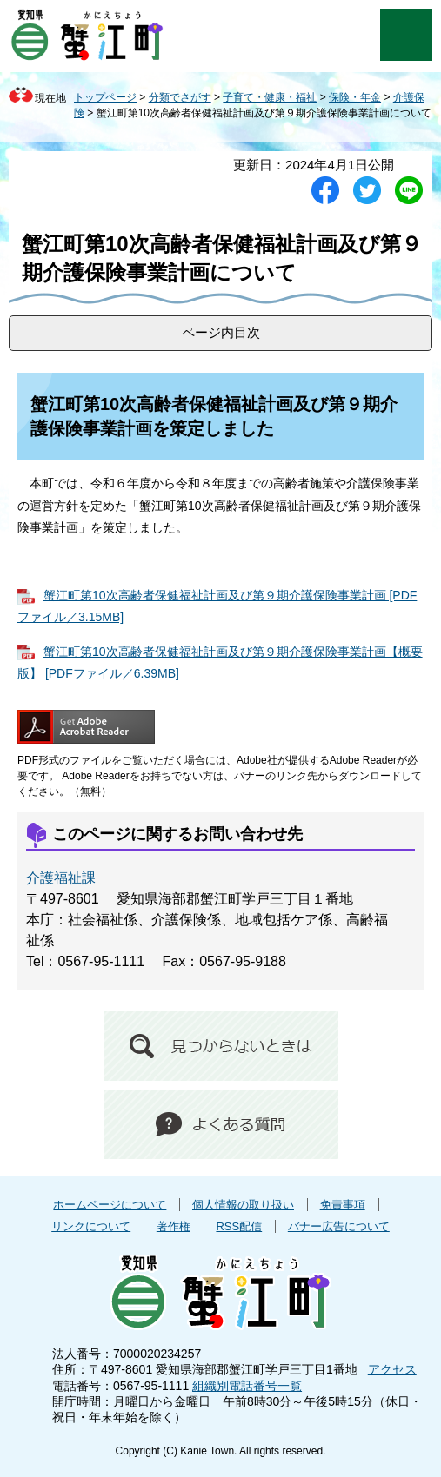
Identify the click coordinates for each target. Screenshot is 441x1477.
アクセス (392, 1369)
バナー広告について (339, 1226)
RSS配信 (239, 1226)
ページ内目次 (221, 332)
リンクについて (90, 1226)
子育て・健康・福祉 (270, 97)
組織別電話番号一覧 (247, 1386)
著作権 (173, 1226)
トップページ (105, 97)
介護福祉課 (61, 878)
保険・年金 (355, 97)
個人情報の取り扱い (243, 1204)
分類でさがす (180, 97)
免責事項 (342, 1204)
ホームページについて (109, 1204)
